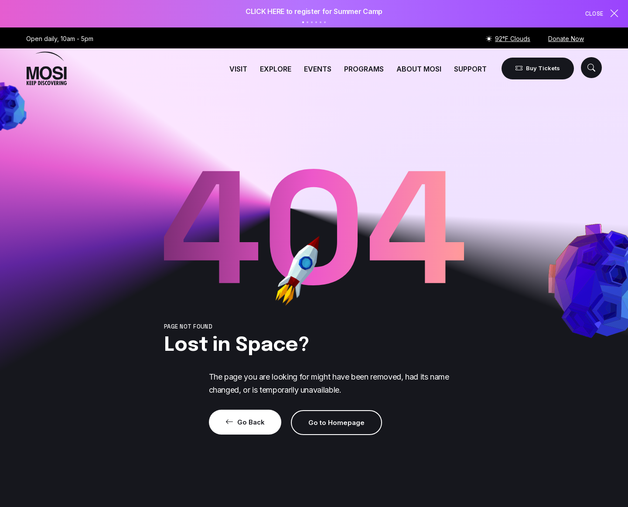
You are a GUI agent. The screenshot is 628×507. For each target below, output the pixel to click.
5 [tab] (320, 22)
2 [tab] (307, 22)
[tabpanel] (314, 11)
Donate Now (566, 38)
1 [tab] (303, 22)
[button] (591, 67)
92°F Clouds (512, 38)
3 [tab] (312, 22)
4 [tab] (316, 22)
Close (602, 13)
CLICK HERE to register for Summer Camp (314, 11)
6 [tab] (325, 22)
